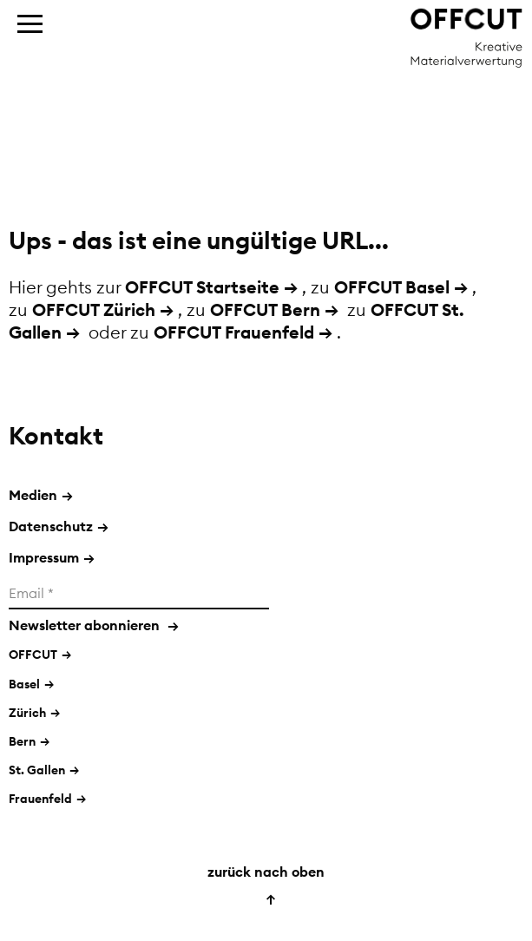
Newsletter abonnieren (94, 625)
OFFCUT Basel (392, 287)
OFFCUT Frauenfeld (234, 332)
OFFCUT (33, 654)
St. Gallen (37, 770)
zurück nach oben (266, 885)
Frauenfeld (40, 798)
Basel (24, 684)
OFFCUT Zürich (93, 309)
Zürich (27, 713)
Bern (22, 741)
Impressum (52, 557)
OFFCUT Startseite (202, 287)
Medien (41, 494)
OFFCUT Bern (265, 309)
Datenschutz (58, 526)
